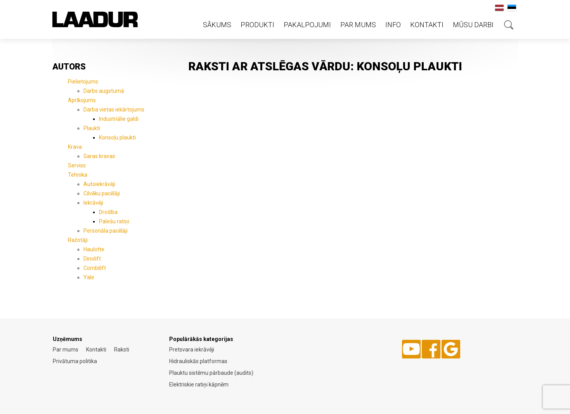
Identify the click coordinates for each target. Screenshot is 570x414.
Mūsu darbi (473, 25)
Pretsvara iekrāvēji (191, 349)
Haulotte (93, 249)
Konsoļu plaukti (117, 137)
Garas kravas (99, 156)
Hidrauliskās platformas (198, 361)
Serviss (77, 165)
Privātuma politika (75, 361)
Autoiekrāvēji (99, 184)
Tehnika (77, 175)
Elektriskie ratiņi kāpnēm (199, 384)
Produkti (257, 25)
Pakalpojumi (307, 25)
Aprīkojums (82, 100)
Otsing (508, 25)
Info (393, 25)
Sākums (217, 25)
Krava (75, 147)
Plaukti (91, 128)
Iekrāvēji (93, 203)
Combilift (94, 268)
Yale (88, 277)
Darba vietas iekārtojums (113, 109)
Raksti (121, 349)
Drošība (108, 212)
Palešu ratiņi (114, 221)
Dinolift (92, 259)
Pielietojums (83, 81)
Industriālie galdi (119, 119)
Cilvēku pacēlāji (101, 193)
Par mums (358, 25)
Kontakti (427, 25)
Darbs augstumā (103, 91)
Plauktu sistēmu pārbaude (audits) (211, 373)
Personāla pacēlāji (105, 231)
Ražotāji (78, 240)
